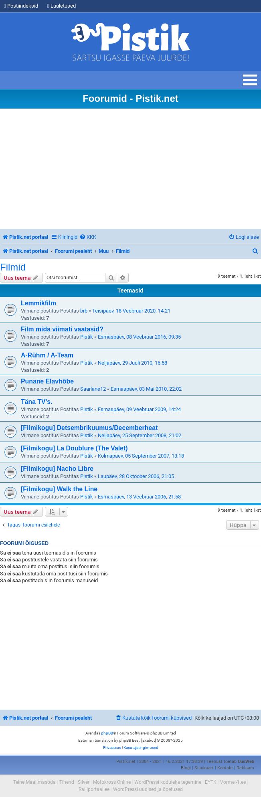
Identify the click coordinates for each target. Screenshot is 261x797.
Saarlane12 (93, 389)
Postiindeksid (21, 6)
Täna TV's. (37, 401)
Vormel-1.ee (233, 782)
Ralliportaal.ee (94, 789)
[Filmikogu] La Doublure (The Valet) (74, 448)
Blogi (186, 768)
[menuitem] (87, 237)
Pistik (86, 337)
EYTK (210, 782)
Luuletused (61, 6)
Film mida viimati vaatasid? (62, 329)
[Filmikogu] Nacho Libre (57, 468)
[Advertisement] (130, 169)
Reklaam (245, 768)
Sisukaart (204, 768)
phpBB (107, 733)
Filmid (13, 267)
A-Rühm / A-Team (47, 355)
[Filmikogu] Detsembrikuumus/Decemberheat (89, 427)
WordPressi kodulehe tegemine (167, 782)
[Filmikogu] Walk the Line (59, 489)
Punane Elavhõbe (47, 381)
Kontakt (225, 768)
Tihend (66, 782)
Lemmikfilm (38, 303)
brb (83, 311)
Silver (83, 782)
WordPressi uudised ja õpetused (148, 789)
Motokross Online (112, 782)
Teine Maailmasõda (34, 782)
